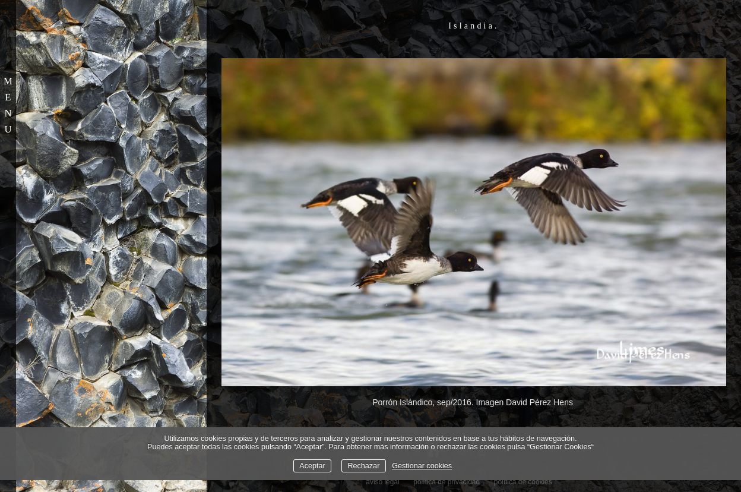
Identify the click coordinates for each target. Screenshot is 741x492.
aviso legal (382, 482)
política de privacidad (446, 482)
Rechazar (363, 466)
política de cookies (523, 482)
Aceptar (312, 466)
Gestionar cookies (422, 466)
